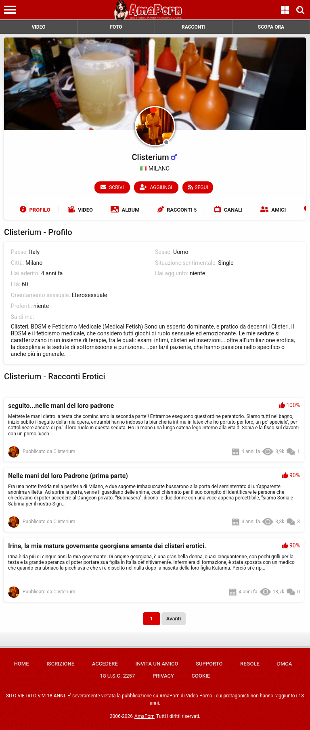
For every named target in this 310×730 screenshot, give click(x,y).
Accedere (105, 664)
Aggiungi (156, 187)
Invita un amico (156, 664)
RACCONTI (193, 27)
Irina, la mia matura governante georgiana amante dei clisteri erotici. (107, 546)
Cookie (201, 676)
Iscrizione (60, 664)
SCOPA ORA (271, 27)
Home (21, 664)
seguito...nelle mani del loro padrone (61, 406)
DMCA (284, 664)
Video (80, 210)
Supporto (209, 664)
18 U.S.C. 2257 (117, 676)
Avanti (173, 619)
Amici (273, 210)
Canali (228, 210)
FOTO (116, 27)
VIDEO (38, 27)
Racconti (177, 210)
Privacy (163, 676)
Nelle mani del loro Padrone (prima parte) (68, 476)
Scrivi (113, 187)
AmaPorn (144, 716)
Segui (198, 187)
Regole (250, 664)
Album (125, 210)
